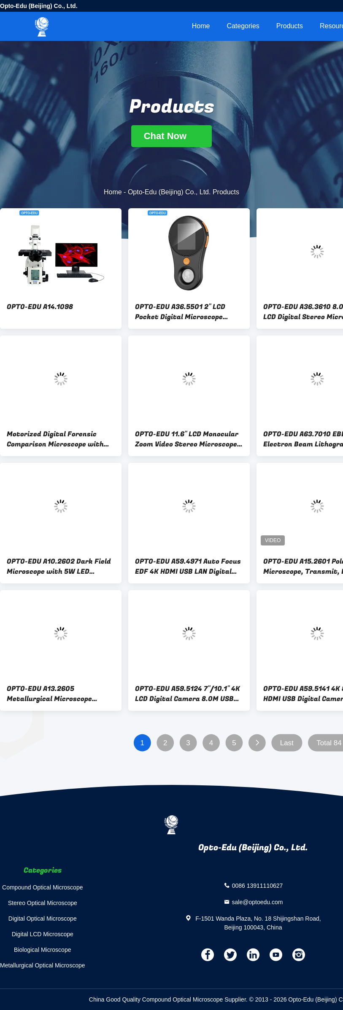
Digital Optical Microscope (42, 918)
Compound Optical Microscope (42, 887)
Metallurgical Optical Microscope (42, 965)
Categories (243, 26)
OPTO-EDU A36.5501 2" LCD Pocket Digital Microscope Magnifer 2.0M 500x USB (180, 312)
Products (289, 26)
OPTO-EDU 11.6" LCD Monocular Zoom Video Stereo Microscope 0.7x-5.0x (186, 439)
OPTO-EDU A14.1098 (40, 307)
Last (287, 743)
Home (201, 26)
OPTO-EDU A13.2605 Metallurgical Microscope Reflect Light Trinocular (49, 694)
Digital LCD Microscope (42, 934)
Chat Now (172, 136)
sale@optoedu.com (257, 901)
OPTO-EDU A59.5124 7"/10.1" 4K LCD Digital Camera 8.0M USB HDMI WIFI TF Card (187, 694)
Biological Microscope (42, 949)
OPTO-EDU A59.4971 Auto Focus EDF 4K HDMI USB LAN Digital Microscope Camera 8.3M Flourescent (188, 566)
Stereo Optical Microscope (42, 903)
